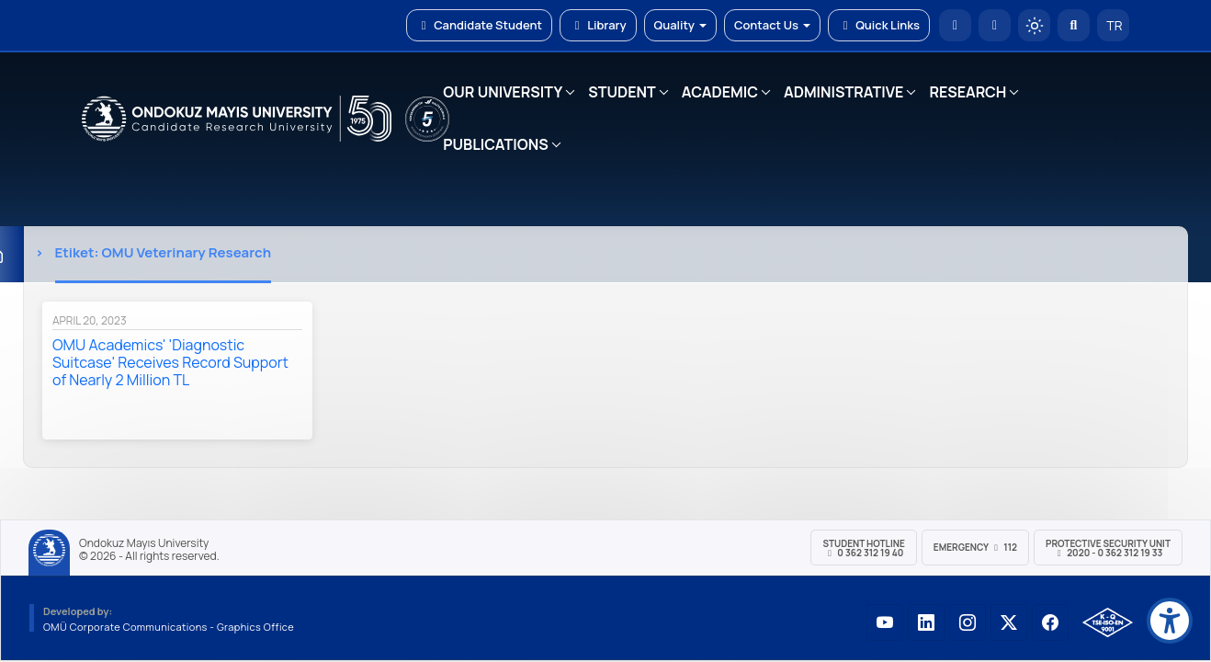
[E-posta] (995, 25)
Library (598, 25)
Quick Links (879, 25)
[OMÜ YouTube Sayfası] (884, 622)
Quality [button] (680, 25)
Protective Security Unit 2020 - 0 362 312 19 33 (1108, 548)
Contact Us (772, 25)
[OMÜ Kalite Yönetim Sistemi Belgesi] (1107, 622)
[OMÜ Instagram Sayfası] (967, 622)
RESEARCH (967, 92)
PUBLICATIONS (495, 144)
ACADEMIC (720, 92)
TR (1113, 25)
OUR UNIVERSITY (502, 92)
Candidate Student (479, 25)
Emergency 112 (975, 547)
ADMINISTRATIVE (843, 92)
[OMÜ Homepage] (955, 25)
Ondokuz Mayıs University (144, 543)
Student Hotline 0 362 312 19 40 (863, 548)
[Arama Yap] (1074, 25)
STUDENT (622, 92)
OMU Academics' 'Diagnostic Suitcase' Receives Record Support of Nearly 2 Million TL (170, 362)
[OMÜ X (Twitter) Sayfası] (1008, 622)
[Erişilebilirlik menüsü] (1170, 621)
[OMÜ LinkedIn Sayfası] (926, 622)
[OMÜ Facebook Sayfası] (1050, 622)
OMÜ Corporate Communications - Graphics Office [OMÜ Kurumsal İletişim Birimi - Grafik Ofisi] (168, 626)
